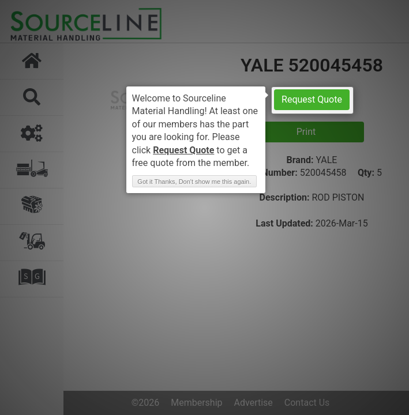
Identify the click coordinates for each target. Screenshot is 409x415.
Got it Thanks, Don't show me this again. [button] (194, 181)
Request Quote (312, 99)
